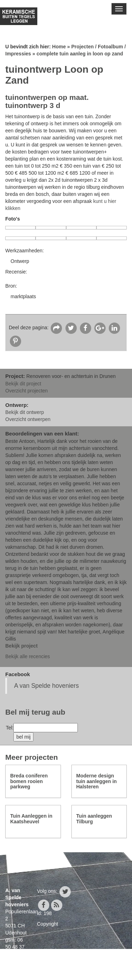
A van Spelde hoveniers (46, 685)
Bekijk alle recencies (27, 656)
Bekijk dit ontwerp (24, 412)
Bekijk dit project (23, 383)
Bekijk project (21, 646)
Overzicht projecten (26, 390)
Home (59, 46)
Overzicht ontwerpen (27, 419)
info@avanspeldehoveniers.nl (37, 961)
